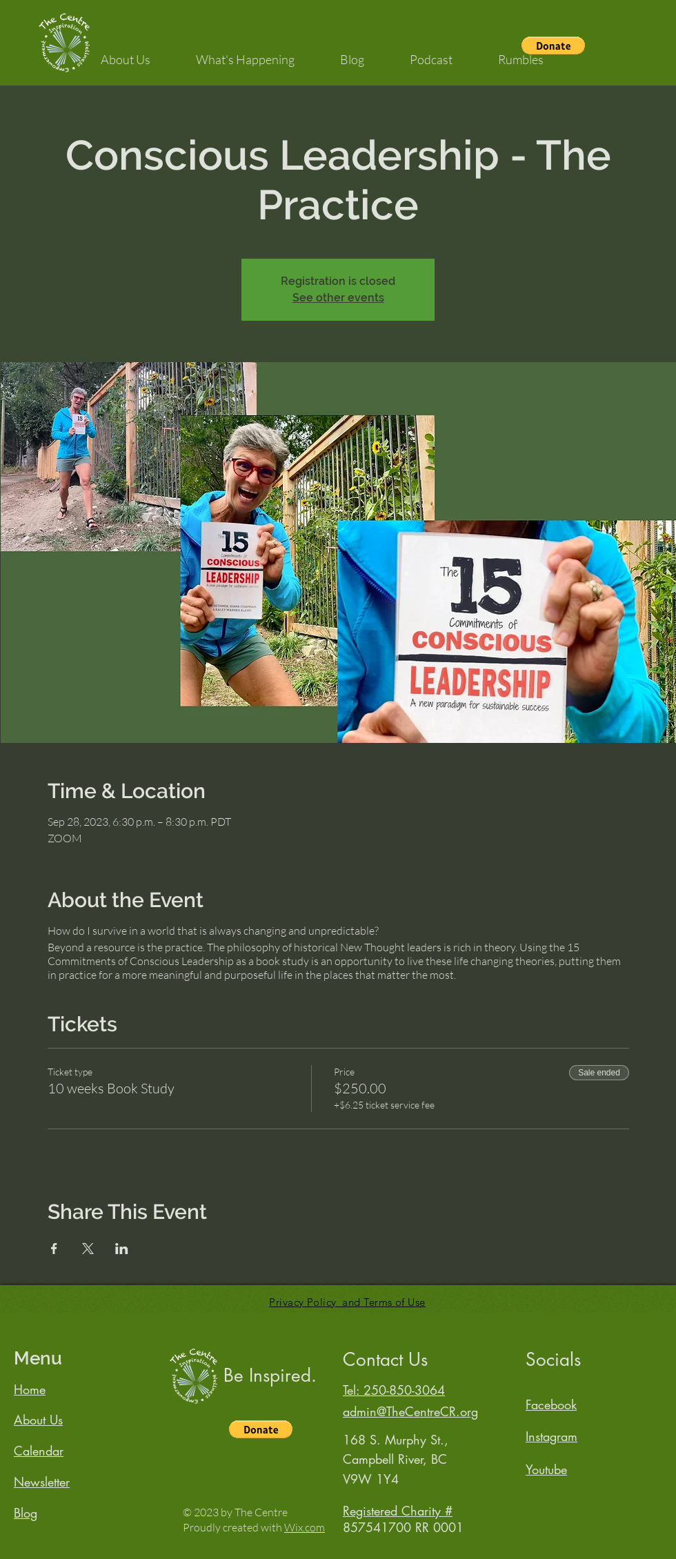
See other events (338, 297)
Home (30, 1389)
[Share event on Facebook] (54, 1248)
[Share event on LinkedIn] (121, 1248)
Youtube (546, 1469)
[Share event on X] (88, 1248)
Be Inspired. (270, 1375)
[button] (125, 53)
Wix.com (304, 1527)
